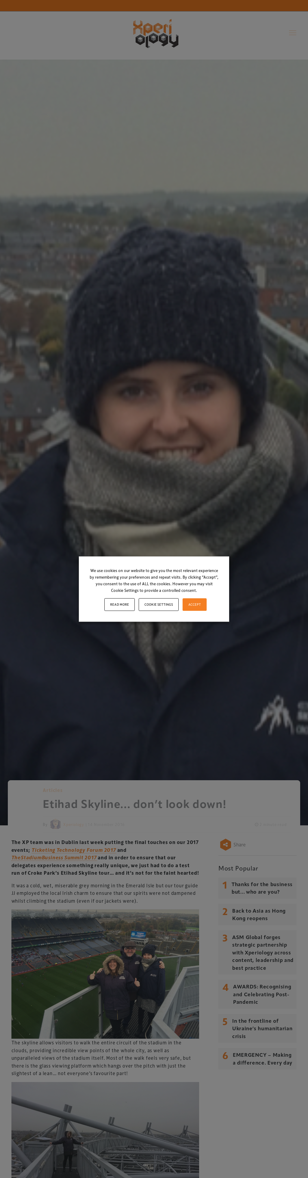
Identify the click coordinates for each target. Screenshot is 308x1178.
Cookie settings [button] (158, 604)
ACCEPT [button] (194, 604)
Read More (119, 604)
